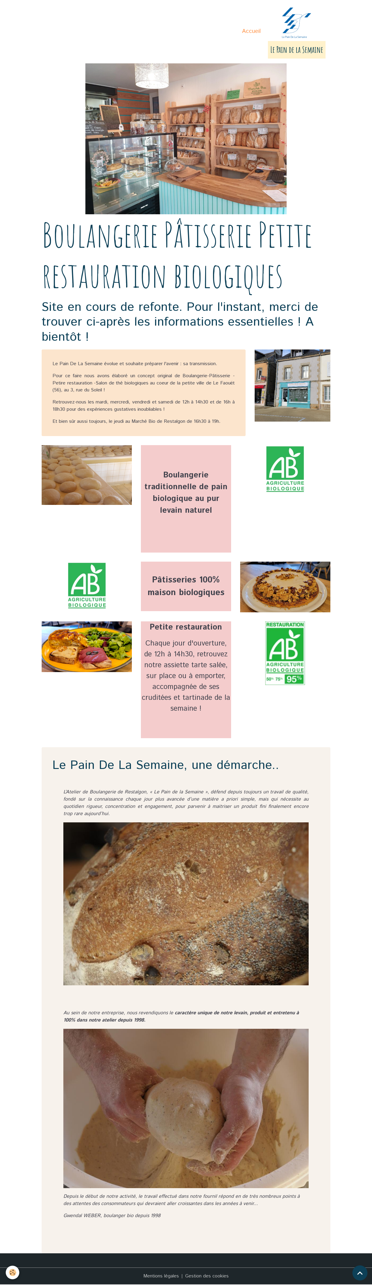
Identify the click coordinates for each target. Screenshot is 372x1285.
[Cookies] (13, 1272)
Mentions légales (161, 1276)
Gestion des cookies (207, 1276)
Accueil (251, 31)
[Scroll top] (359, 1272)
